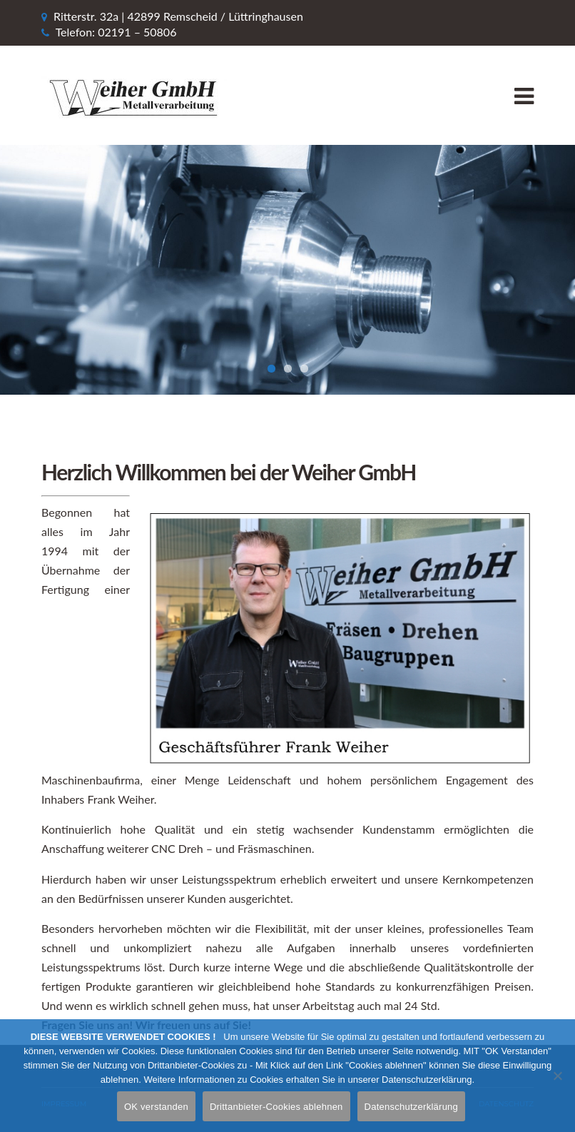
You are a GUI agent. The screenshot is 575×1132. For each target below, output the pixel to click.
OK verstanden (156, 1106)
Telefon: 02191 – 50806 (116, 32)
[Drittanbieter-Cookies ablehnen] (557, 1075)
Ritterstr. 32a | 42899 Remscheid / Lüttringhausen (178, 16)
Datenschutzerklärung (411, 1106)
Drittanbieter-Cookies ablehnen (276, 1106)
